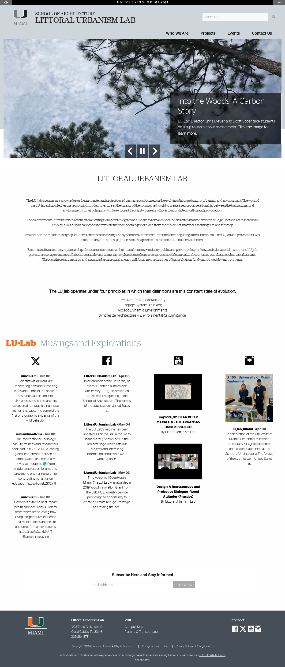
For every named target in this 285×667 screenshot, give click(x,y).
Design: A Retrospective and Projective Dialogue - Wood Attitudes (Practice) (178, 491)
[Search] (274, 17)
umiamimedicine (29, 434)
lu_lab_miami (243, 429)
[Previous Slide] (130, 151)
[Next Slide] (154, 151)
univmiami (29, 376)
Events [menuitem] (234, 33)
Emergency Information (155, 646)
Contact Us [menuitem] (262, 33)
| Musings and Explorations (73, 343)
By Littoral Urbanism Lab (178, 432)
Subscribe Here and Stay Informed (142, 575)
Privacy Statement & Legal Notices (195, 646)
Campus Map (134, 627)
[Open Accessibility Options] (6, 2)
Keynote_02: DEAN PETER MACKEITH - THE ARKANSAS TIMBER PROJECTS (178, 422)
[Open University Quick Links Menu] (279, 2)
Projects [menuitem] (208, 33)
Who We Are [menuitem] (177, 33)
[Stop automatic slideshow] (142, 151)
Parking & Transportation (142, 632)
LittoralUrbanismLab (100, 376)
